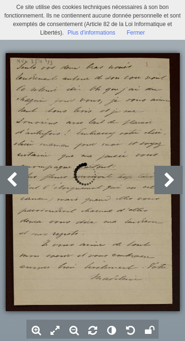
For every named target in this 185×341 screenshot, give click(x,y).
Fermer (135, 32)
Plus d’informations (91, 32)
